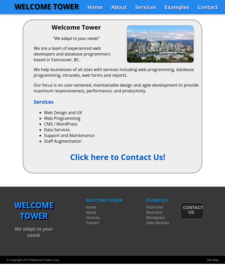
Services (145, 7)
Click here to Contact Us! (117, 157)
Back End (154, 212)
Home (95, 7)
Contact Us (193, 210)
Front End (154, 207)
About (119, 7)
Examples (177, 7)
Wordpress (155, 217)
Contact (208, 7)
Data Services (157, 222)
